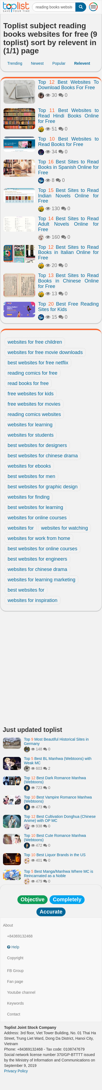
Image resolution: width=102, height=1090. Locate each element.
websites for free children (35, 342)
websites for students (31, 435)
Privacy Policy (16, 1071)
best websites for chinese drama (43, 455)
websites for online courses (37, 517)
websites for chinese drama (37, 569)
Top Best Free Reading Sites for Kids (68, 306)
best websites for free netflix (38, 362)
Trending (14, 63)
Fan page (15, 981)
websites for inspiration (32, 600)
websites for (21, 528)
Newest (37, 63)
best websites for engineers (37, 559)
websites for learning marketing (41, 579)
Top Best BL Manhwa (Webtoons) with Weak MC (57, 760)
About (8, 925)
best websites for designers (37, 445)
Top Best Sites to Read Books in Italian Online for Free (68, 252)
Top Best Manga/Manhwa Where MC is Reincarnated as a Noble (58, 873)
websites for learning (30, 424)
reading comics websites (34, 414)
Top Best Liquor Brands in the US (54, 855)
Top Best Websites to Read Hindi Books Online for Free (68, 116)
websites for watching (64, 528)
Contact (13, 1014)
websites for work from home (39, 538)
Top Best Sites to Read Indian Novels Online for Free (68, 196)
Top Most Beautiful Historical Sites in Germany (56, 741)
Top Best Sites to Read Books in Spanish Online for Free (68, 167)
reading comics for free (32, 373)
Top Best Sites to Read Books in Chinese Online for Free (68, 281)
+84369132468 (20, 936)
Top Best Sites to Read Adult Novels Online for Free (68, 224)
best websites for (26, 590)
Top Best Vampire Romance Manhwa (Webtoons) (58, 799)
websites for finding (29, 497)
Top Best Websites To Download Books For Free (68, 84)
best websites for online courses (42, 548)
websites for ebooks (29, 466)
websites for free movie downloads (45, 352)
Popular (58, 63)
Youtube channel (21, 992)
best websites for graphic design (43, 486)
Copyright (15, 958)
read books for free (28, 383)
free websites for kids (31, 393)
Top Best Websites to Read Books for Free (68, 141)
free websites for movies (34, 404)
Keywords (15, 1003)
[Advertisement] (51, 670)
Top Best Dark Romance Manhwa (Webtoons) (55, 780)
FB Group (15, 970)
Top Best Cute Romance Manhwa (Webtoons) (55, 837)
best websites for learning (35, 507)
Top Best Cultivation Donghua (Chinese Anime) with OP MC (60, 818)
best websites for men (31, 476)
